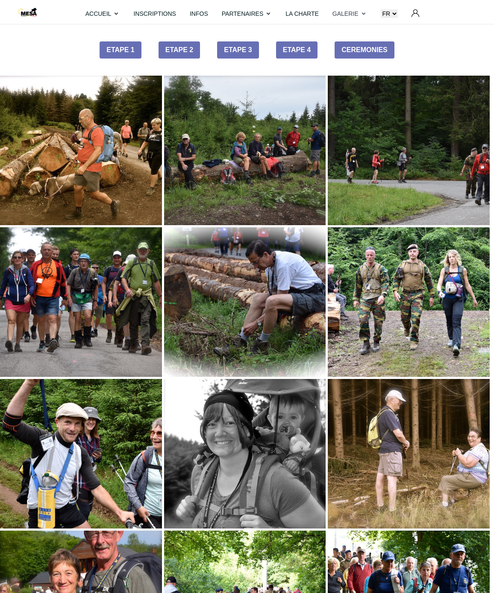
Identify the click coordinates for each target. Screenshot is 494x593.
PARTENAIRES (247, 13)
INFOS (199, 13)
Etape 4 (297, 49)
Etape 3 (238, 49)
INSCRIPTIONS (154, 13)
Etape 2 (179, 49)
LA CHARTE (302, 13)
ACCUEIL (102, 13)
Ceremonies (364, 49)
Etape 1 (120, 49)
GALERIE (349, 13)
